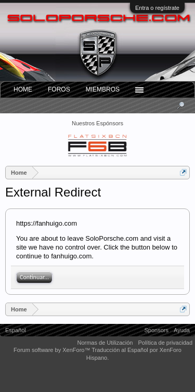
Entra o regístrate (157, 8)
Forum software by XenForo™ (53, 350)
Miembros (103, 89)
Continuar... (34, 277)
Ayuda (182, 330)
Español (15, 330)
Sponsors (156, 330)
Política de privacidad (165, 342)
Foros (59, 89)
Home (23, 89)
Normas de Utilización (105, 342)
